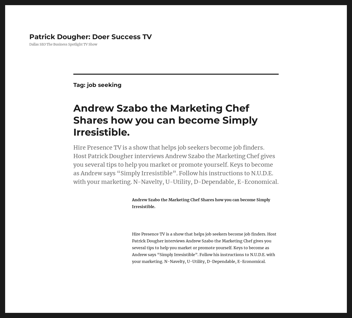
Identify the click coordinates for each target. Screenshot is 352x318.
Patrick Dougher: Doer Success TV (90, 37)
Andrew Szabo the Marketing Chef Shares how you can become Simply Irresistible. (165, 120)
